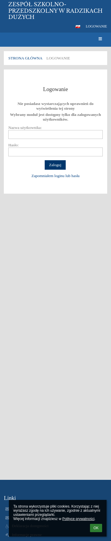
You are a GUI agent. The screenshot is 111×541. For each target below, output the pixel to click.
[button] (77, 26)
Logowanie (96, 26)
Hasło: (13, 145)
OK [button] (96, 528)
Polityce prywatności (78, 519)
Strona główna (25, 58)
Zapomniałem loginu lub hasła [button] (55, 176)
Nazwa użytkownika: (25, 127)
